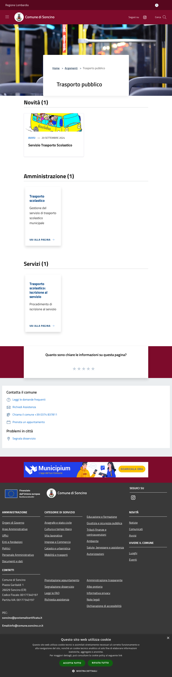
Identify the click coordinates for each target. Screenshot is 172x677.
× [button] (168, 638)
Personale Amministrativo (18, 555)
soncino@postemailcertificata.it (22, 618)
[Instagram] (143, 17)
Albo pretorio (94, 586)
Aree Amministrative (15, 529)
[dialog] (86, 655)
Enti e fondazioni (12, 542)
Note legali (93, 599)
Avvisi (31, 138)
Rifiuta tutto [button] (100, 662)
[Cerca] (164, 17)
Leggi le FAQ (52, 593)
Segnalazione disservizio (59, 586)
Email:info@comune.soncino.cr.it (22, 625)
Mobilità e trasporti (56, 555)
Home (56, 68)
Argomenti (71, 68)
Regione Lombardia (17, 5)
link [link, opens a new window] (120, 655)
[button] (86, 671)
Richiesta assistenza (57, 599)
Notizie (133, 522)
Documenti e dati (12, 561)
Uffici (5, 535)
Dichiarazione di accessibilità (104, 606)
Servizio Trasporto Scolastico (50, 145)
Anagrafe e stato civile (58, 522)
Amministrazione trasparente (104, 580)
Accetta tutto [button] (72, 662)
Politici (6, 548)
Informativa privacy (98, 593)
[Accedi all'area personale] (157, 5)
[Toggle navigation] (7, 17)
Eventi (133, 559)
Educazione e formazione (102, 517)
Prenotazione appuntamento (62, 580)
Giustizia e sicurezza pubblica (104, 523)
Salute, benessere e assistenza (105, 547)
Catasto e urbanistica (57, 548)
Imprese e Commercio (58, 542)
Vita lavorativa (53, 535)
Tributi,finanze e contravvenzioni (96, 532)
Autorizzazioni (95, 554)
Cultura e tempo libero (58, 529)
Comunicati (136, 529)
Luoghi (133, 553)
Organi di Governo (13, 522)
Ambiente (93, 541)
